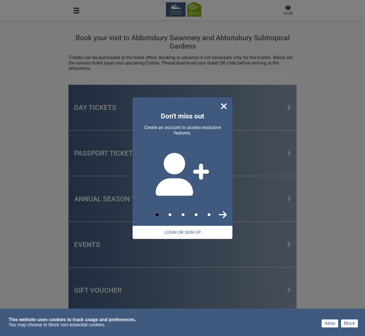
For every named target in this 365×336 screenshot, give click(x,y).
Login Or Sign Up (183, 232)
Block (349, 323)
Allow (330, 323)
